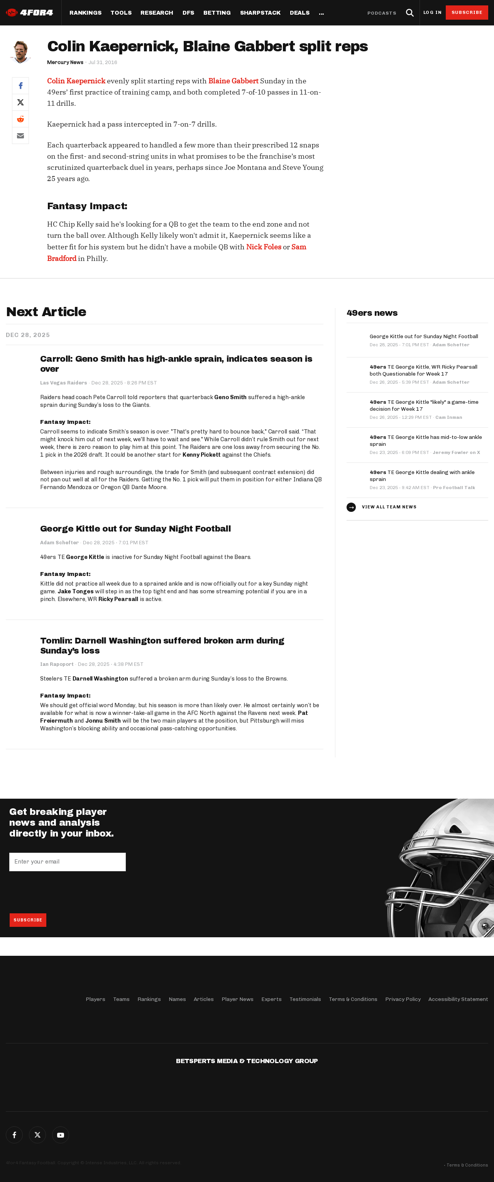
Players (95, 999)
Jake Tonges (76, 591)
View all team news (389, 507)
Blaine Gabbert (233, 80)
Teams (121, 999)
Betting (217, 13)
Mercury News (65, 62)
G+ (60, 1134)
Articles (204, 999)
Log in (432, 12)
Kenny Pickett (202, 454)
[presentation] (68, 892)
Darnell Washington (100, 678)
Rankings (85, 13)
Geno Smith (230, 397)
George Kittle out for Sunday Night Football (135, 528)
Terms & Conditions (353, 999)
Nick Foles (263, 246)
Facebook (14, 1134)
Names (177, 999)
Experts (271, 999)
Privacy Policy (403, 999)
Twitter (37, 1134)
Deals (300, 13)
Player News (238, 999)
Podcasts (382, 13)
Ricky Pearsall (118, 599)
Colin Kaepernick (76, 80)
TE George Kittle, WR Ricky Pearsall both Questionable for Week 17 (423, 370)
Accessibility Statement (458, 999)
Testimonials (305, 999)
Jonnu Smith (103, 720)
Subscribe (467, 12)
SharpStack (260, 13)
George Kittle (85, 557)
